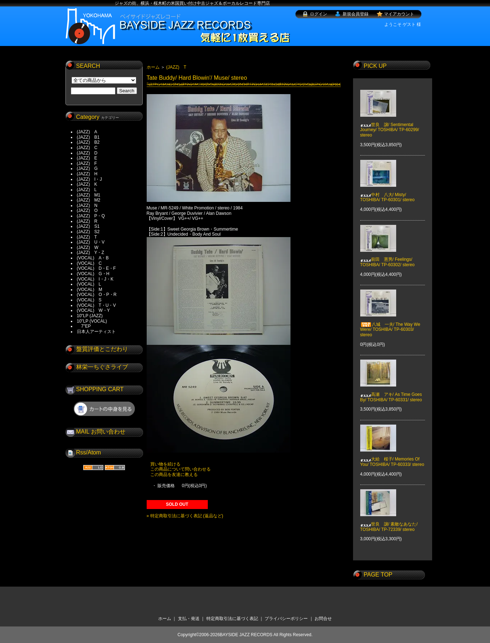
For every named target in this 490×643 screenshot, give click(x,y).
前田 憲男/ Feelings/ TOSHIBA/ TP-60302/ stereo (387, 256)
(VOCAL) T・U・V (96, 305)
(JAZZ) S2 (88, 231)
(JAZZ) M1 (88, 195)
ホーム (153, 67)
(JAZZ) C (87, 147)
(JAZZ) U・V (91, 242)
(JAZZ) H (87, 173)
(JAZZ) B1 (88, 137)
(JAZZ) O (87, 210)
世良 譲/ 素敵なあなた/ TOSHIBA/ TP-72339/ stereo (389, 521)
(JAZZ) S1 (88, 226)
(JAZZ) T (87, 237)
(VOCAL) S (89, 299)
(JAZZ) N (87, 205)
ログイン (318, 14)
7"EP (84, 326)
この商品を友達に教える (174, 474)
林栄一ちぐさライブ (102, 367)
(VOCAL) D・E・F (96, 268)
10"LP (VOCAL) (92, 321)
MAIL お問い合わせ (100, 432)
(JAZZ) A (87, 131)
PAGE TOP (378, 575)
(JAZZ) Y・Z (90, 252)
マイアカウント (399, 14)
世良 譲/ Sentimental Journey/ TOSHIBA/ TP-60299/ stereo (389, 124)
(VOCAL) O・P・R (97, 294)
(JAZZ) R (87, 221)
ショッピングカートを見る (104, 409)
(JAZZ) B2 (88, 142)
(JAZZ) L (87, 189)
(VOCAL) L (89, 284)
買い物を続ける (165, 464)
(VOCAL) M (89, 289)
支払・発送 (189, 618)
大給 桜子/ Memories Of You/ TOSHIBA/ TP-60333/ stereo (392, 456)
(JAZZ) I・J (91, 179)
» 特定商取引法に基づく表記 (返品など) (185, 515)
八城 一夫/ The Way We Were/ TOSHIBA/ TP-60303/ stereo (390, 324)
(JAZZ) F (87, 163)
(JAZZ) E (87, 158)
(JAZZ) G (87, 168)
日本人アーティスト (96, 331)
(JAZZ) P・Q (91, 215)
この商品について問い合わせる (180, 469)
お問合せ (323, 618)
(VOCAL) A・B (93, 257)
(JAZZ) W (88, 247)
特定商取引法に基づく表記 (232, 618)
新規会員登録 (355, 14)
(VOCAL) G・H (93, 273)
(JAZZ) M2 (88, 200)
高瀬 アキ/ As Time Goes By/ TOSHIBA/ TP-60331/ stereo (391, 391)
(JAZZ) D (87, 153)
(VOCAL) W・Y (93, 310)
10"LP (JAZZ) (90, 315)
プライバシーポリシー (286, 618)
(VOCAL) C (89, 263)
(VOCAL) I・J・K (95, 279)
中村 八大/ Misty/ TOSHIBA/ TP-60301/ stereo (387, 192)
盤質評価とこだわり (102, 349)
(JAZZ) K (87, 184)
